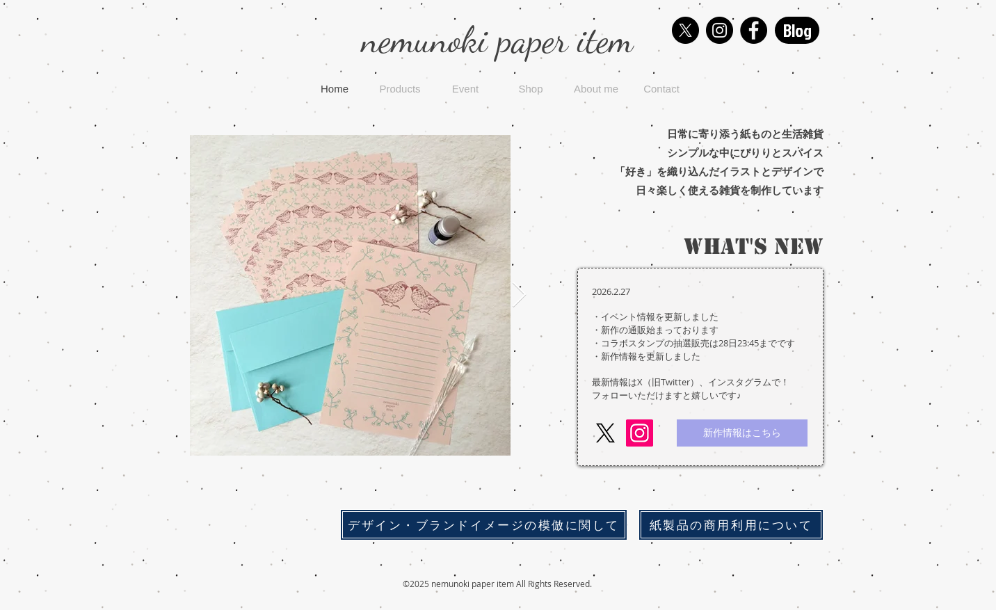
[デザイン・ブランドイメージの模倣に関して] (483, 524)
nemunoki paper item (497, 39)
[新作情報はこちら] (742, 433)
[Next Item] (519, 295)
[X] (685, 30)
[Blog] (797, 30)
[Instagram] (719, 30)
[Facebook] (753, 30)
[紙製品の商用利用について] (731, 524)
